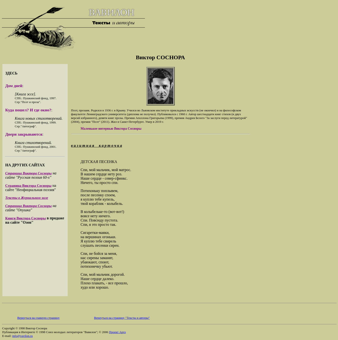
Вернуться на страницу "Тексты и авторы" (122, 318)
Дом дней (13, 86)
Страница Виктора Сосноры (28, 173)
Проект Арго (117, 332)
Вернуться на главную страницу (38, 318)
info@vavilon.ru (22, 336)
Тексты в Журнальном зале (26, 198)
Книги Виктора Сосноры (25, 218)
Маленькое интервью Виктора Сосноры (111, 128)
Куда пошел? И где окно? (28, 110)
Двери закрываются (23, 134)
